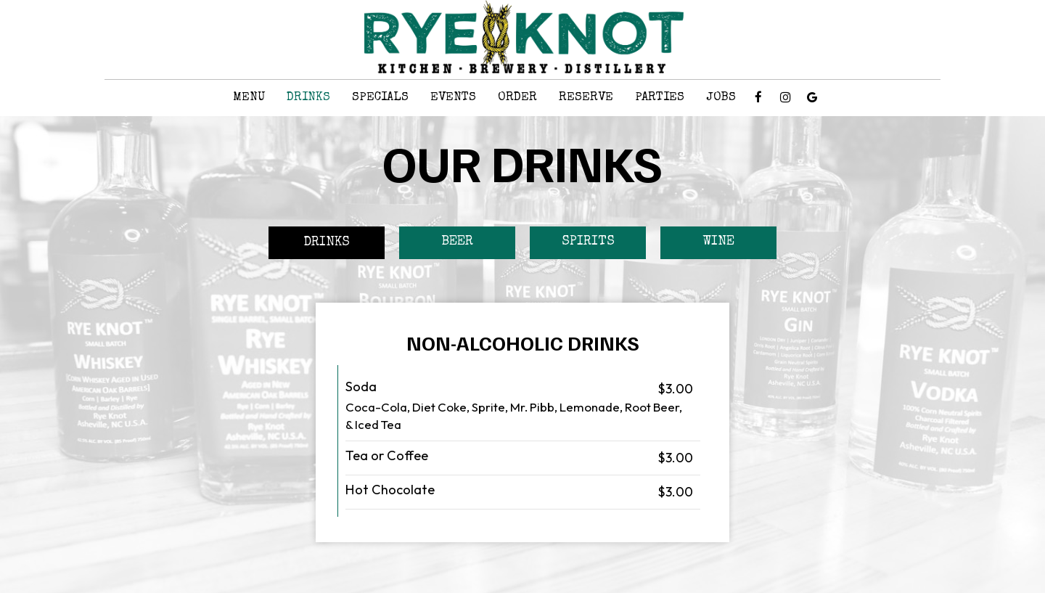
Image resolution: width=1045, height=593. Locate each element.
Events (453, 97)
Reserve (586, 97)
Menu (249, 97)
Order (517, 97)
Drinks (308, 97)
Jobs (721, 97)
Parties (659, 97)
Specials (380, 97)
